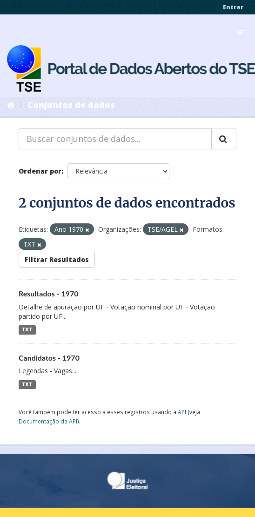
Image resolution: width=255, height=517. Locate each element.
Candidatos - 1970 (49, 357)
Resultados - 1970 (49, 293)
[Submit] (223, 138)
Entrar (233, 7)
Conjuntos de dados (71, 104)
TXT (27, 330)
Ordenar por (40, 171)
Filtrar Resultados (57, 259)
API (182, 412)
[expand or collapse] (240, 32)
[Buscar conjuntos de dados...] (115, 138)
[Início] (11, 104)
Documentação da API (48, 421)
